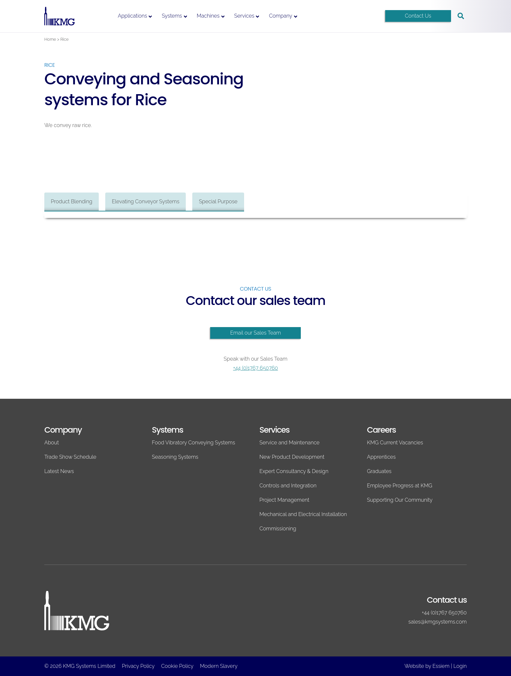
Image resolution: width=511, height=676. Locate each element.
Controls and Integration (287, 485)
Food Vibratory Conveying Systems (193, 442)
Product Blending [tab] (71, 201)
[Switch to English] (345, 16)
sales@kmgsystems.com (437, 622)
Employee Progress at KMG (399, 485)
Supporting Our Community (399, 500)
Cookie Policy (177, 666)
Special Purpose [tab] (218, 201)
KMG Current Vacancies (395, 442)
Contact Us (418, 16)
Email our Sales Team (255, 333)
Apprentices (381, 457)
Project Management (284, 500)
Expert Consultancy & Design (293, 471)
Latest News (59, 471)
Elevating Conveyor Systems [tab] (145, 201)
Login (460, 666)
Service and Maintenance (289, 442)
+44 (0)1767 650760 (255, 368)
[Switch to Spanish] (368, 16)
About (51, 442)
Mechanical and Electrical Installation (303, 514)
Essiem (440, 666)
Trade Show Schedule (70, 457)
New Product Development (291, 457)
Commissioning (277, 528)
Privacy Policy (138, 666)
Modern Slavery (219, 666)
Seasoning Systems (175, 457)
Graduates (379, 471)
